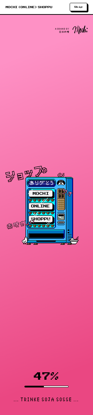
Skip (78, 7)
